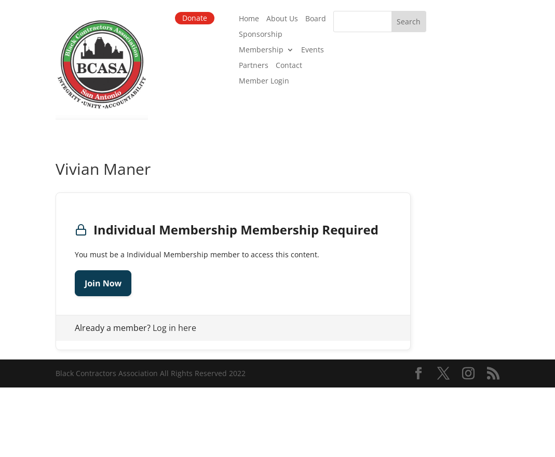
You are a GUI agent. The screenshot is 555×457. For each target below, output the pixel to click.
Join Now (103, 283)
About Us (282, 19)
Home (249, 19)
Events (312, 50)
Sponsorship (260, 35)
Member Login (264, 81)
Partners (253, 66)
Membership (261, 50)
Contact (289, 66)
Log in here (174, 328)
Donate (194, 18)
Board (315, 19)
